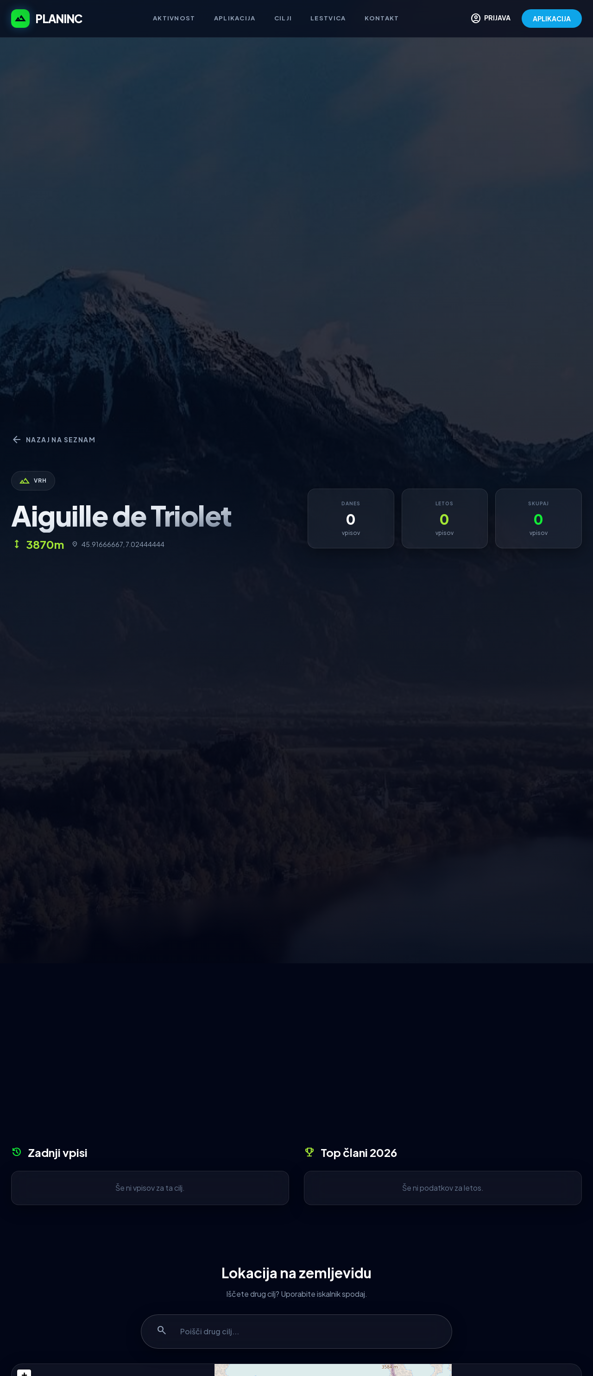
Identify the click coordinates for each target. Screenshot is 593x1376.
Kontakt (382, 18)
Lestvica (328, 18)
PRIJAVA (490, 18)
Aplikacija (235, 18)
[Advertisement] (296, 1058)
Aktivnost (174, 18)
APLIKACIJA (552, 18)
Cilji (283, 18)
